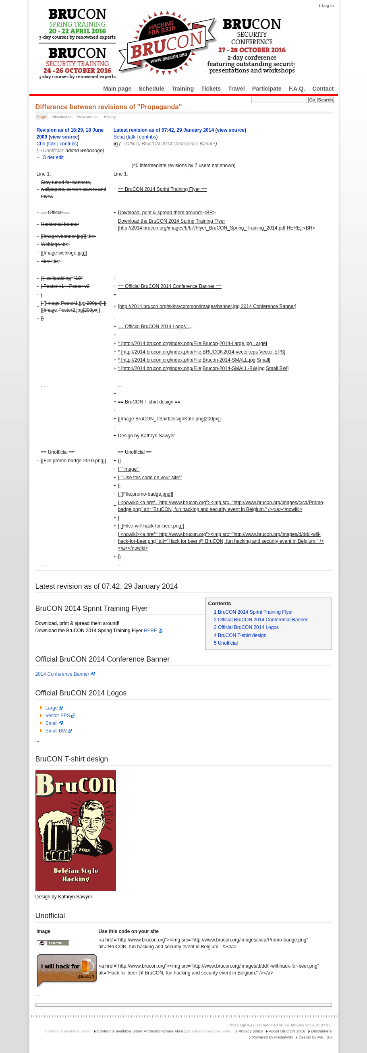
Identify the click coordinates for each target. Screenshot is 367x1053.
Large (52, 708)
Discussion (61, 116)
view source (64, 137)
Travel (236, 88)
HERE (150, 630)
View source (87, 116)
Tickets (211, 88)
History (110, 116)
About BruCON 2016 (287, 1031)
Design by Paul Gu (315, 1037)
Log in (328, 5)
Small (52, 723)
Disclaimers (321, 1031)
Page (41, 116)
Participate (267, 88)
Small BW (56, 731)
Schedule (151, 88)
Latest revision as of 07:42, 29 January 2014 (164, 130)
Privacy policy (250, 1031)
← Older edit (50, 157)
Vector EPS (58, 715)
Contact (323, 88)
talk (52, 144)
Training (183, 88)
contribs (68, 144)
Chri (41, 144)
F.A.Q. (297, 88)
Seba (119, 137)
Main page (117, 88)
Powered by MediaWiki (272, 1037)
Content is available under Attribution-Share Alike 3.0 (143, 1031)
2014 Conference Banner (62, 674)
